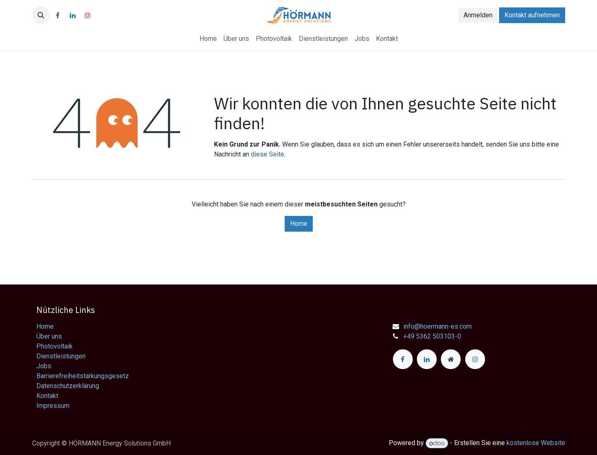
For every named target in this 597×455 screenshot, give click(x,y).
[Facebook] (57, 15)
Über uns (49, 336)
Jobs (43, 366)
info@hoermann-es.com (437, 326)
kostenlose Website (536, 443)
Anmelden (478, 15)
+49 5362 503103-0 (432, 336)
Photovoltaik (54, 346)
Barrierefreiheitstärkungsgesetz (82, 376)
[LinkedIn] (72, 15)
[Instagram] (87, 15)
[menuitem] (208, 39)
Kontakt (47, 396)
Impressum (52, 406)
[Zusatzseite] (451, 359)
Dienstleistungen (61, 356)
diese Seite (267, 154)
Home (298, 224)
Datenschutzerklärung (67, 386)
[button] (41, 15)
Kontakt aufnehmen (532, 15)
